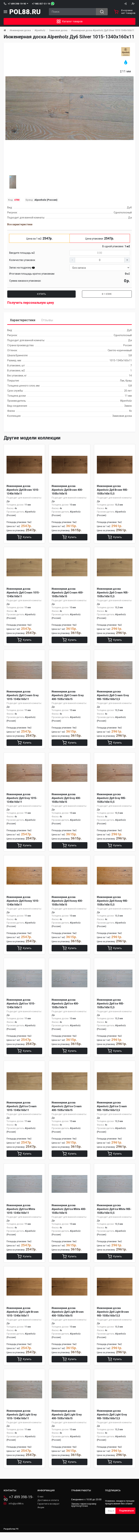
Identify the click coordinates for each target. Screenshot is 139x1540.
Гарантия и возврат (48, 1511)
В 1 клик (107, 294)
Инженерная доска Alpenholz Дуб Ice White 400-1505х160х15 (69, 1214)
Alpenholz (40, 30)
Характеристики (22, 320)
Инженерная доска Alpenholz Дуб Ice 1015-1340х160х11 (21, 1007)
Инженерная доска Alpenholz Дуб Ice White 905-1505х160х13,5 (114, 1214)
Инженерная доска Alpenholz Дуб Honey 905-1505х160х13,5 (112, 904)
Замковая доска (58, 30)
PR (17, 1537)
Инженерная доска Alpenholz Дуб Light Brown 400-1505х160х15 (68, 1318)
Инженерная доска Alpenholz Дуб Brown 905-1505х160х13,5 (112, 490)
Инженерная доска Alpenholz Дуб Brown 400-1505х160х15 (67, 490)
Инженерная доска (20, 30)
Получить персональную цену (30, 302)
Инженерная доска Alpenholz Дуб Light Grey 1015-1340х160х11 (22, 1421)
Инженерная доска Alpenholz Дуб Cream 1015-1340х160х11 (23, 593)
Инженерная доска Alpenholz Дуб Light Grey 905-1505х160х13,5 (112, 1421)
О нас (40, 1504)
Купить (41, 294)
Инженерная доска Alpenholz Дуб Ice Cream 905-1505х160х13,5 (112, 1111)
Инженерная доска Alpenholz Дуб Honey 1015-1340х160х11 (23, 904)
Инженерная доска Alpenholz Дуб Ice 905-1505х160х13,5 (110, 1007)
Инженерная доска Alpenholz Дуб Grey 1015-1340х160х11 (22, 800)
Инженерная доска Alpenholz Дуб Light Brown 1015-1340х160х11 (23, 1318)
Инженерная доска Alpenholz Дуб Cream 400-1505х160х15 (67, 593)
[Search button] (102, 11)
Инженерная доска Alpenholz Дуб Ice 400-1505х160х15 (65, 1007)
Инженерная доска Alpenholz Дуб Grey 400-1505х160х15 (66, 800)
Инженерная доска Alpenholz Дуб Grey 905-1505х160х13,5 (111, 800)
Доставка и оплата (48, 1508)
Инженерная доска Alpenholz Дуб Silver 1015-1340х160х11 (102, 30)
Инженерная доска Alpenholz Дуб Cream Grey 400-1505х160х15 (68, 697)
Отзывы (47, 320)
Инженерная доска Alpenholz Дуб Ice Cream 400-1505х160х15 (67, 1111)
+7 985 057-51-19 (41, 4)
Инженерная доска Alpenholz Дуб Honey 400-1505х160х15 (67, 904)
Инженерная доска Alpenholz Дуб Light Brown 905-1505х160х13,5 (113, 1318)
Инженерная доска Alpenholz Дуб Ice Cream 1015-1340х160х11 (22, 1111)
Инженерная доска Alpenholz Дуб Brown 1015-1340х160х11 (23, 490)
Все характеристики (19, 224)
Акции (40, 1515)
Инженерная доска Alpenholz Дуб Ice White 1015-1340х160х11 (21, 1214)
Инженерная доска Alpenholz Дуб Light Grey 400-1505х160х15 (67, 1421)
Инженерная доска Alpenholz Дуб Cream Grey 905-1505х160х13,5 (113, 697)
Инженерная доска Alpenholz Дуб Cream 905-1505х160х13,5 (113, 593)
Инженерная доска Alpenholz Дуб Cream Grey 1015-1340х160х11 (23, 697)
